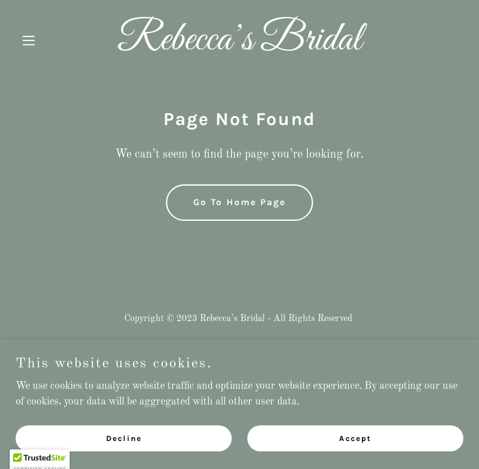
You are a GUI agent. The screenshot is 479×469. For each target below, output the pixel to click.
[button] (49, 40)
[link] (239, 47)
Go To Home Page (239, 202)
